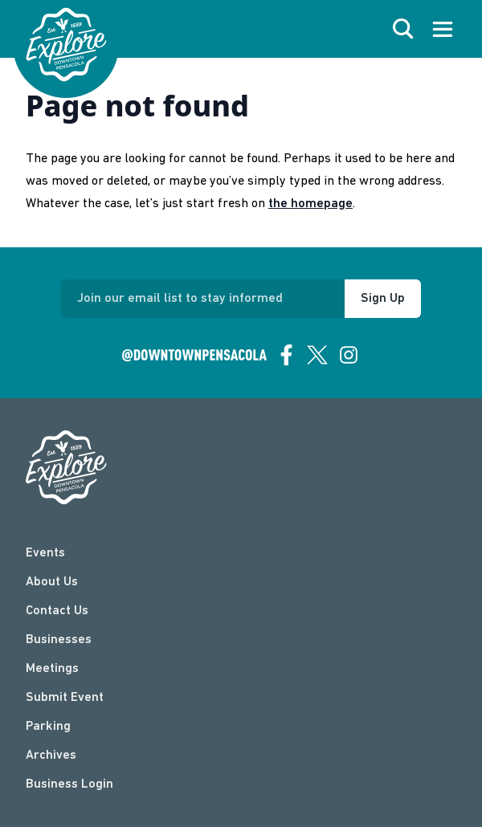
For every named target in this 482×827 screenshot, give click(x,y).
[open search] (403, 29)
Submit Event (65, 698)
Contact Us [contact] (57, 611)
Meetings (52, 669)
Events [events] (45, 553)
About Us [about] (52, 582)
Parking (48, 727)
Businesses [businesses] (59, 640)
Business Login (69, 784)
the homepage (310, 204)
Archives (51, 756)
